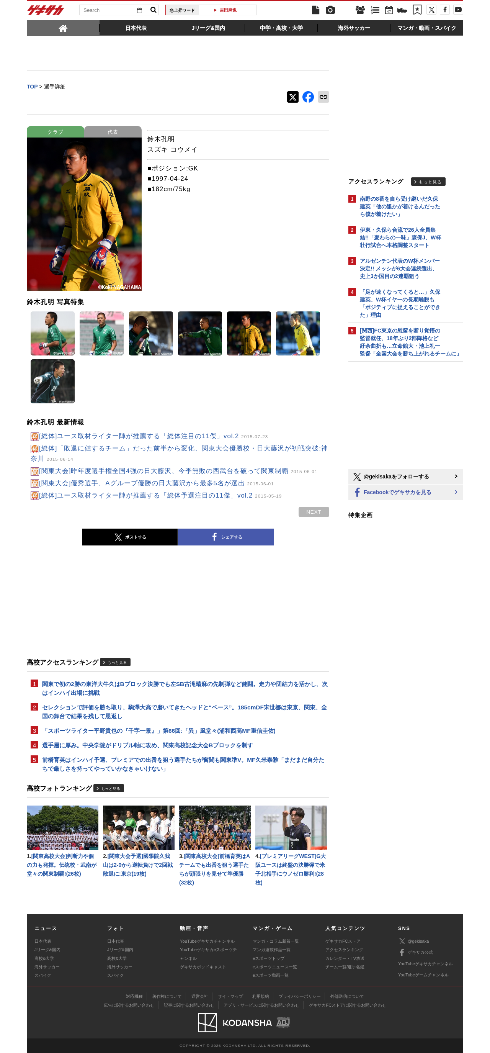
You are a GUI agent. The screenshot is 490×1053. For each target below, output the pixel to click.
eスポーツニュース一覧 (275, 967)
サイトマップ (230, 996)
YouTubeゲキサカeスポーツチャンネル (208, 953)
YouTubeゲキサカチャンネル (207, 941)
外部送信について (347, 996)
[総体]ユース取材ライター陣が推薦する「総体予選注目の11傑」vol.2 (160, 495)
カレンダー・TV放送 (344, 958)
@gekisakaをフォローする (390, 477)
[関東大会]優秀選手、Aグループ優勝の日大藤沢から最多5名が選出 (156, 483)
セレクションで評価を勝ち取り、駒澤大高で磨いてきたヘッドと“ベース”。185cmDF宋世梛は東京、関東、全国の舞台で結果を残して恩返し (184, 711)
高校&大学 (44, 958)
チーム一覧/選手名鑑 (344, 967)
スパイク (42, 975)
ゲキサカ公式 (415, 952)
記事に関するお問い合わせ (189, 1005)
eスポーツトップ (268, 958)
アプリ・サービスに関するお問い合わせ (261, 1005)
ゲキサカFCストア (343, 941)
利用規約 (260, 996)
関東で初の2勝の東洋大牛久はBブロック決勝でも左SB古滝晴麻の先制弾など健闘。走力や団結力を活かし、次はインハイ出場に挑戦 (185, 688)
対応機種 (134, 996)
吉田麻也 (230, 10)
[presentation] (63, 27)
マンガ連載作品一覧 (272, 949)
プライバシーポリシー (300, 996)
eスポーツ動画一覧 (271, 975)
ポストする (129, 537)
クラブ (55, 132)
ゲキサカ (46, 12)
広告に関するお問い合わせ (129, 1005)
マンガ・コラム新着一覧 (276, 941)
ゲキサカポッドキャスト (203, 967)
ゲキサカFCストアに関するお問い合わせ (347, 1005)
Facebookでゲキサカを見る (391, 493)
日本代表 (42, 941)
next (314, 512)
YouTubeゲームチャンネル (423, 975)
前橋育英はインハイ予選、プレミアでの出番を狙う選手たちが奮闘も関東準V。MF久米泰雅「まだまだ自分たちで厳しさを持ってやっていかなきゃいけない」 (183, 764)
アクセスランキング (344, 949)
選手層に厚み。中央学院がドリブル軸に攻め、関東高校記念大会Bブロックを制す (147, 745)
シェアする (225, 537)
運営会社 (199, 996)
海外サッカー (47, 967)
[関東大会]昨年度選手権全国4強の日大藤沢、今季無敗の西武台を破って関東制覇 (178, 471)
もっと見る (117, 662)
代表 (113, 132)
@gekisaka (413, 941)
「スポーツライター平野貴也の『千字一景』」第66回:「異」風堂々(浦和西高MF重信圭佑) (159, 730)
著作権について (167, 996)
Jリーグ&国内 (47, 949)
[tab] (63, 27)
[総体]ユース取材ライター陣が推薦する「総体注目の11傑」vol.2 (153, 436)
